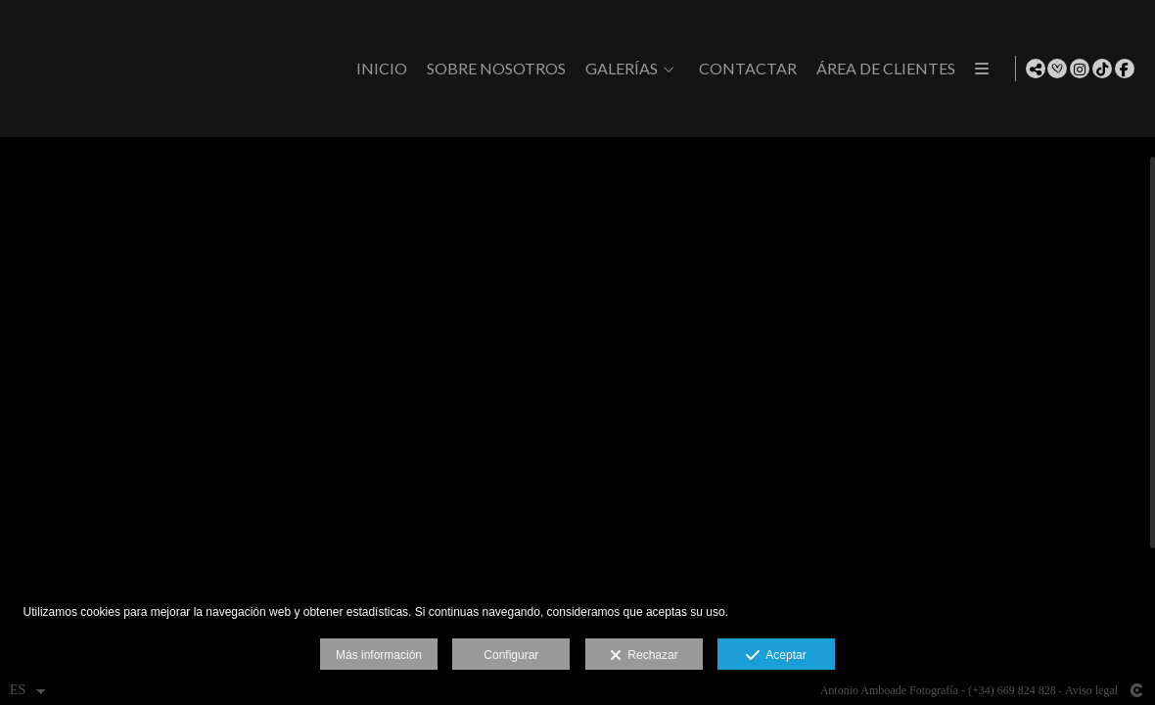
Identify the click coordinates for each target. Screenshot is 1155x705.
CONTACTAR (903, 68)
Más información (379, 655)
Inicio (537, 68)
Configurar (511, 655)
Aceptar (776, 656)
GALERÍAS (777, 68)
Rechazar (644, 656)
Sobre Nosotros (651, 68)
